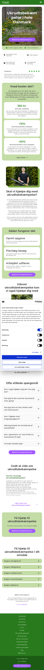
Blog (22, 650)
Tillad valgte (22, 362)
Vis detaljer (35, 352)
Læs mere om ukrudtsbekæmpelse (25, 504)
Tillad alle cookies (22, 357)
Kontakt (22, 630)
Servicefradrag (22, 624)
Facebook (22, 653)
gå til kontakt (22, 604)
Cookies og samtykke (22, 647)
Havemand (22, 619)
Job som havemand (22, 639)
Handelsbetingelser (22, 642)
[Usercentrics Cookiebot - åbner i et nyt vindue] (35, 302)
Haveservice (22, 622)
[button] (22, 390)
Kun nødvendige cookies (22, 367)
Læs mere (22, 157)
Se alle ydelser (22, 372)
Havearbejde (22, 616)
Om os (22, 627)
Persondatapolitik (22, 644)
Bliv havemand (22, 636)
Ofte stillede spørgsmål (22, 633)
